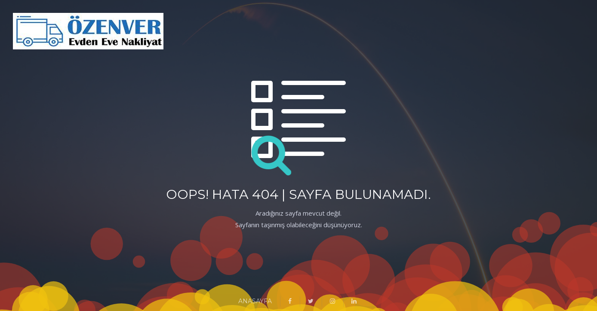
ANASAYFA (255, 301)
